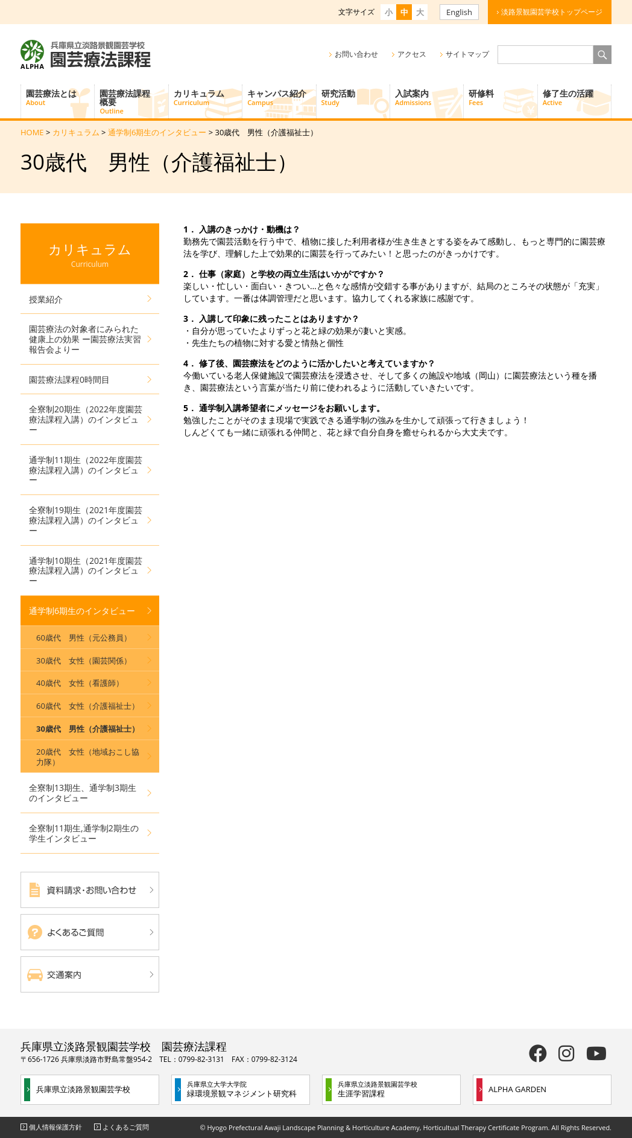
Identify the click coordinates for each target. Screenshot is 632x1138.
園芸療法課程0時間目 (69, 379)
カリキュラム (208, 97)
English (459, 12)
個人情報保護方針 (55, 1127)
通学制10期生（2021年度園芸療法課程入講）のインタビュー (85, 571)
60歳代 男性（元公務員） (83, 637)
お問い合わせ (356, 54)
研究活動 (355, 97)
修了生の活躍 (577, 97)
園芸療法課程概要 (134, 101)
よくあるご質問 (126, 1127)
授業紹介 (46, 299)
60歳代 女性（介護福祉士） (87, 705)
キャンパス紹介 (281, 97)
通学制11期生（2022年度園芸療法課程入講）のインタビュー (85, 470)
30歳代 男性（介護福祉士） (87, 728)
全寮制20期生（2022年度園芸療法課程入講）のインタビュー (85, 419)
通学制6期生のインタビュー (157, 132)
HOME (32, 132)
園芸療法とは (60, 97)
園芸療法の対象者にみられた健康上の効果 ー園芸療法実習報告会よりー (85, 339)
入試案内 (429, 97)
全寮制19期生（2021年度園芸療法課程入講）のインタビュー (85, 520)
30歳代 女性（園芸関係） (83, 660)
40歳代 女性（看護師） (80, 682)
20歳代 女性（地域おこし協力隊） (87, 756)
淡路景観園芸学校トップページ (551, 12)
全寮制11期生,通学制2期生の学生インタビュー (84, 833)
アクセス (411, 54)
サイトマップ (467, 54)
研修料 (503, 97)
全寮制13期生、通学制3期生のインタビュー (82, 793)
